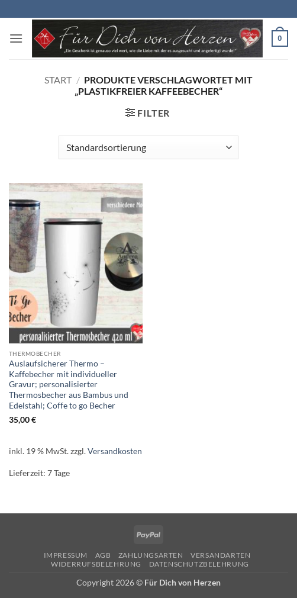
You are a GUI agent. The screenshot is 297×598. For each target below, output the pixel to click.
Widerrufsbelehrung (96, 564)
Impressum (66, 555)
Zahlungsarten (150, 555)
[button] (16, 38)
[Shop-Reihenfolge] (148, 147)
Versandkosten (115, 451)
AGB (103, 555)
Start (58, 79)
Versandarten (220, 555)
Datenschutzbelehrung (199, 564)
